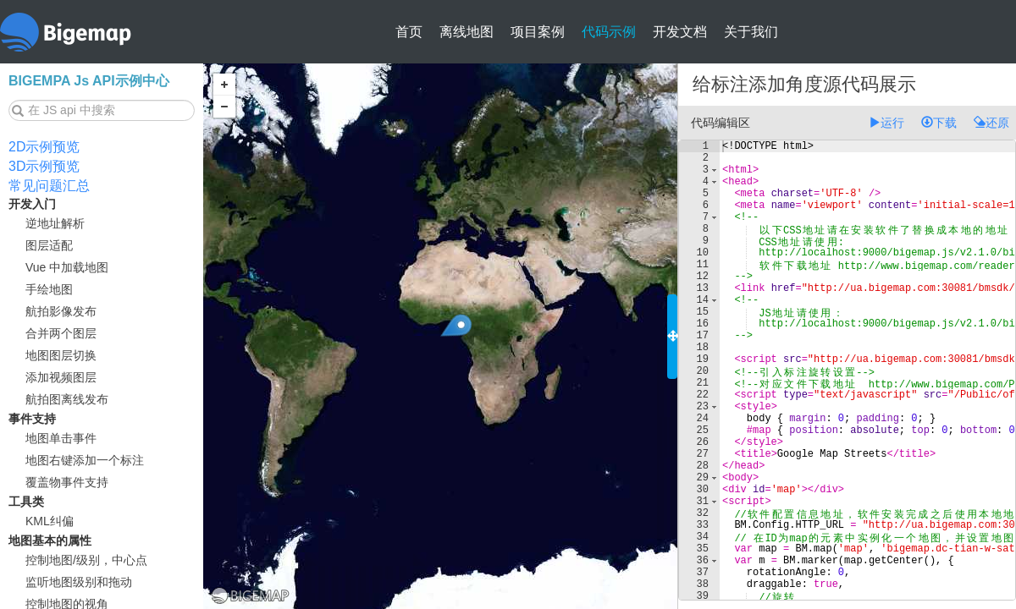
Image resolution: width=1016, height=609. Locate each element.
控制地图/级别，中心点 (86, 560)
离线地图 (466, 32)
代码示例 (609, 32)
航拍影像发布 (61, 311)
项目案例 (538, 32)
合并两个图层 (61, 333)
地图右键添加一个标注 (84, 460)
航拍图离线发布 (66, 399)
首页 (408, 32)
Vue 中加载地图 (66, 267)
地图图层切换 (61, 355)
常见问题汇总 (49, 185)
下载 (939, 122)
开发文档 (680, 32)
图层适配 (49, 245)
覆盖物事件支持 (66, 482)
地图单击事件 (61, 438)
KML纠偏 (49, 521)
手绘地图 (49, 289)
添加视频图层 (61, 377)
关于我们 (751, 32)
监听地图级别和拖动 (78, 582)
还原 (991, 122)
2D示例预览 (44, 147)
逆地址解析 (55, 223)
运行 (886, 122)
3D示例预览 (44, 166)
